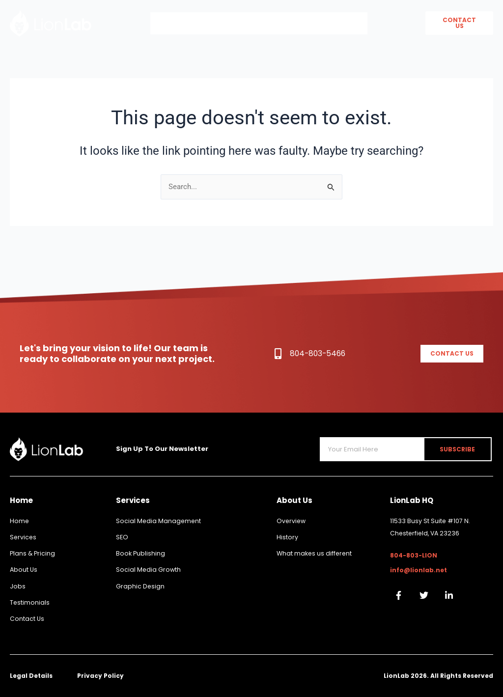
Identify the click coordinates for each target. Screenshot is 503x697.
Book (344, 23)
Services (290, 23)
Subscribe (460, 444)
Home (174, 23)
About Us (228, 23)
